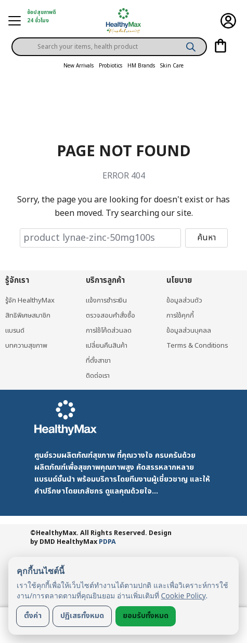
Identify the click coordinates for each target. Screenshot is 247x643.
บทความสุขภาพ (26, 345)
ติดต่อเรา (98, 376)
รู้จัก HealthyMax (30, 300)
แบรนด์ (14, 330)
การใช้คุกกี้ (180, 315)
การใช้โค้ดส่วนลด (109, 330)
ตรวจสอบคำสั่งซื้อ (110, 315)
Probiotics (110, 66)
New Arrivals (78, 66)
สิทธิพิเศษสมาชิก (27, 315)
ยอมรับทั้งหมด (145, 615)
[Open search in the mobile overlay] (109, 38)
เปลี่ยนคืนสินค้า (106, 345)
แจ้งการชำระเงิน (106, 300)
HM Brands (141, 66)
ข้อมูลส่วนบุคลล (188, 330)
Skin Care (172, 66)
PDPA (107, 542)
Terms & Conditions (197, 345)
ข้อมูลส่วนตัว (184, 300)
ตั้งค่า (33, 615)
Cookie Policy (183, 595)
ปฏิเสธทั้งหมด (82, 615)
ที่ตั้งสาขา (98, 360)
